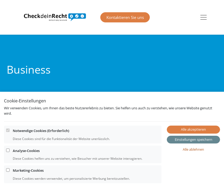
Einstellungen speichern (193, 146)
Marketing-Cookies (28, 177)
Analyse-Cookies (26, 157)
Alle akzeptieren (193, 136)
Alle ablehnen (193, 156)
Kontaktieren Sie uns (125, 17)
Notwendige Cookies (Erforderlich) (41, 137)
